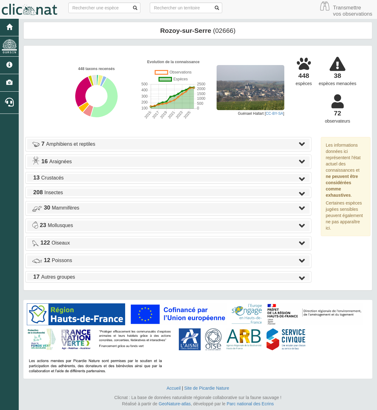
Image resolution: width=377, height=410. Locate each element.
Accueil (174, 388)
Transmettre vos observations (352, 11)
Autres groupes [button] (53, 277)
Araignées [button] (52, 161)
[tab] (168, 144)
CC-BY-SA (274, 113)
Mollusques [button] (52, 225)
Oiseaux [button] (51, 242)
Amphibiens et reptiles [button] (63, 144)
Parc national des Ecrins (250, 403)
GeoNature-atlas (175, 403)
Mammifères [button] (55, 207)
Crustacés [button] (48, 177)
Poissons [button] (52, 260)
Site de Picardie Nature (206, 388)
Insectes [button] (47, 192)
